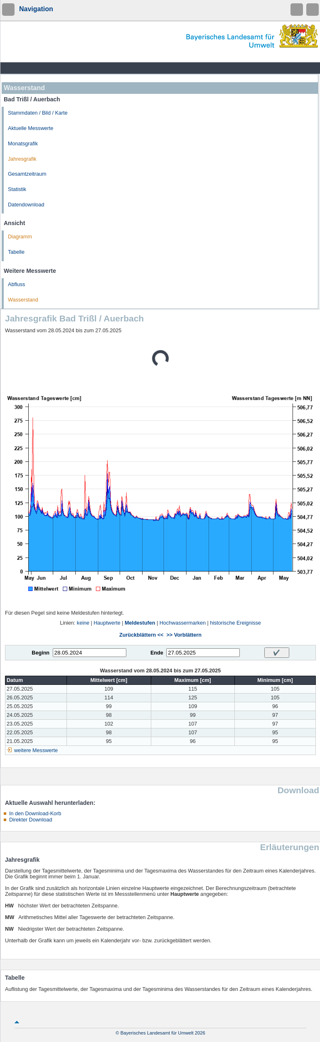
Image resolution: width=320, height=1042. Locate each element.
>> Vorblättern (183, 635)
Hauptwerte (107, 623)
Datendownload (26, 205)
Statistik (17, 189)
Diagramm (20, 237)
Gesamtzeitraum (27, 174)
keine (83, 623)
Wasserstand (23, 300)
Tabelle (16, 252)
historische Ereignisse (235, 623)
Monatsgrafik (23, 144)
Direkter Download (30, 820)
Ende (156, 653)
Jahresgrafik (22, 159)
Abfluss (16, 284)
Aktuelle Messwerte (30, 128)
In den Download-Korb (35, 813)
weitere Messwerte (36, 750)
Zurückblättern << (141, 635)
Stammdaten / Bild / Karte (38, 113)
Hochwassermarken (183, 623)
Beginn (40, 653)
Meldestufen (140, 623)
